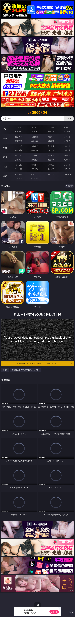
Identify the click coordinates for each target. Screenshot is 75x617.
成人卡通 (51, 146)
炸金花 (34, 131)
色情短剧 (34, 178)
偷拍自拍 (34, 146)
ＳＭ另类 (67, 141)
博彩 (5, 129)
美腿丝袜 (18, 159)
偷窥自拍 (18, 155)
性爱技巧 (67, 169)
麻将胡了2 (18, 131)
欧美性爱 (67, 146)
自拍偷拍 (34, 137)
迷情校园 (18, 169)
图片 (5, 157)
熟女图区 (51, 159)
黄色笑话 (51, 169)
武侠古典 (67, 165)
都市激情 (18, 165)
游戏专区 (67, 127)
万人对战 (51, 127)
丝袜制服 (34, 141)
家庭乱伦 (34, 165)
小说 (5, 166)
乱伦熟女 (51, 150)
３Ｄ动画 (67, 137)
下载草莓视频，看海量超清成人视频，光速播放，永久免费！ (44, 363)
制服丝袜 (18, 150)
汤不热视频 (67, 174)
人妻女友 (51, 165)
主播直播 (51, 141)
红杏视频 (18, 178)
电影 (5, 148)
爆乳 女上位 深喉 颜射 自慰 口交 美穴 (25, 370)
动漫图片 (67, 155)
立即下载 (54, 612)
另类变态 (67, 150)
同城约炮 (18, 174)
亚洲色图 (34, 155)
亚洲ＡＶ (18, 137)
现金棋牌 (51, 131)
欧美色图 (51, 155)
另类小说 (34, 169)
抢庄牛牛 (67, 131)
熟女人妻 (18, 141)
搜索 (69, 118)
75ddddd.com (37, 112)
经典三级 (34, 150)
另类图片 (67, 159)
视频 (5, 138)
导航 (5, 176)
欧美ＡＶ (51, 137)
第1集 (5, 370)
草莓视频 (51, 174)
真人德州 (34, 127)
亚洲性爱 (18, 146)
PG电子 (18, 127)
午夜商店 (34, 174)
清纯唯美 (34, 159)
